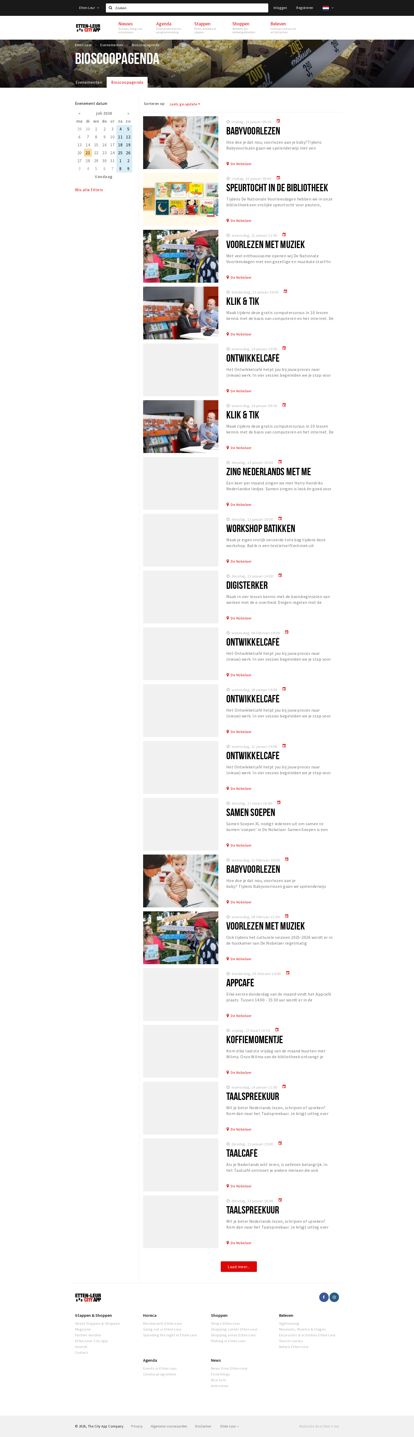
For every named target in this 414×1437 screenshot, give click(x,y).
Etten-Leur (89, 8)
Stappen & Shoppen (93, 1315)
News (216, 1360)
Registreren (304, 8)
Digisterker (247, 585)
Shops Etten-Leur (225, 1323)
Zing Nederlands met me (268, 471)
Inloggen (280, 8)
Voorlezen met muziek (265, 244)
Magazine (83, 1329)
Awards (81, 1346)
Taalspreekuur (252, 1096)
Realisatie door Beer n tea (319, 1426)
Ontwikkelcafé (253, 357)
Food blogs (220, 1374)
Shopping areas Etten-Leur (233, 1335)
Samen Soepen (250, 812)
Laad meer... (239, 1266)
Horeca (150, 1315)
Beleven (286, 1315)
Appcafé (240, 982)
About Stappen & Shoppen (97, 1323)
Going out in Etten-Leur (162, 1329)
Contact (81, 1352)
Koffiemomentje (254, 1039)
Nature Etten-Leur (294, 1346)
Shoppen (219, 1315)
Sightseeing (289, 1323)
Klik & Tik (242, 301)
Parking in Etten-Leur (228, 1340)
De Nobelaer (241, 163)
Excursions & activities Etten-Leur (307, 1335)
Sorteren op (154, 103)
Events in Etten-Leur (160, 1368)
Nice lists (219, 1380)
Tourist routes (291, 1340)
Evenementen (89, 82)
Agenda (150, 1360)
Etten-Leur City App (91, 1340)
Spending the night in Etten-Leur (170, 1335)
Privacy (137, 1426)
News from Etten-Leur (229, 1368)
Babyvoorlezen (253, 130)
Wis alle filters (89, 189)
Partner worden (88, 1335)
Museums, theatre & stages (302, 1329)
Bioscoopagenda (127, 82)
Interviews (220, 1385)
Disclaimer (203, 1426)
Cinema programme (159, 1374)
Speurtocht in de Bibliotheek (277, 187)
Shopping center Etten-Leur (234, 1329)
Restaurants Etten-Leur (162, 1323)
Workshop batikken (260, 528)
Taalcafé (242, 1153)
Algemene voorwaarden (169, 1426)
